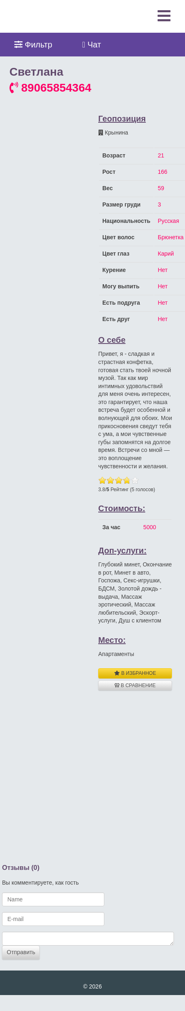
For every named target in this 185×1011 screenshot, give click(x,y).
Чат (91, 44)
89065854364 (50, 87)
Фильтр (33, 44)
